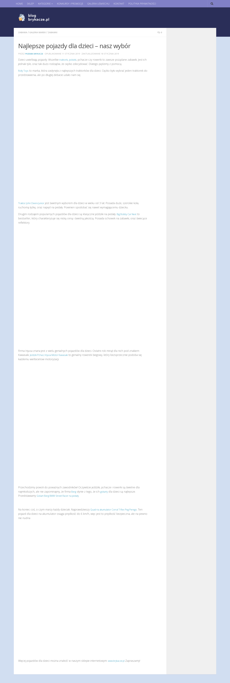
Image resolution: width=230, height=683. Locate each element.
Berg (74, 491)
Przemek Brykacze (35, 53)
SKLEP (30, 3)
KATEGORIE (44, 3)
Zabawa (23, 32)
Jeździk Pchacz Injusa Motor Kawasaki (52, 354)
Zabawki (55, 32)
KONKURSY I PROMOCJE (70, 3)
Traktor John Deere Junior (33, 203)
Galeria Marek (39, 32)
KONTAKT (119, 3)
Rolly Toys (24, 70)
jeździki (75, 59)
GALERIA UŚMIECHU (98, 3)
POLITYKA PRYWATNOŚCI (142, 3)
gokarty (105, 491)
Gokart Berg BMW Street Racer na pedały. (61, 495)
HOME (19, 3)
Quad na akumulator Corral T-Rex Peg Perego (117, 509)
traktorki (64, 59)
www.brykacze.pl (117, 660)
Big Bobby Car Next (128, 214)
